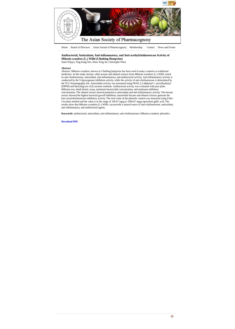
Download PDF (69, 121)
